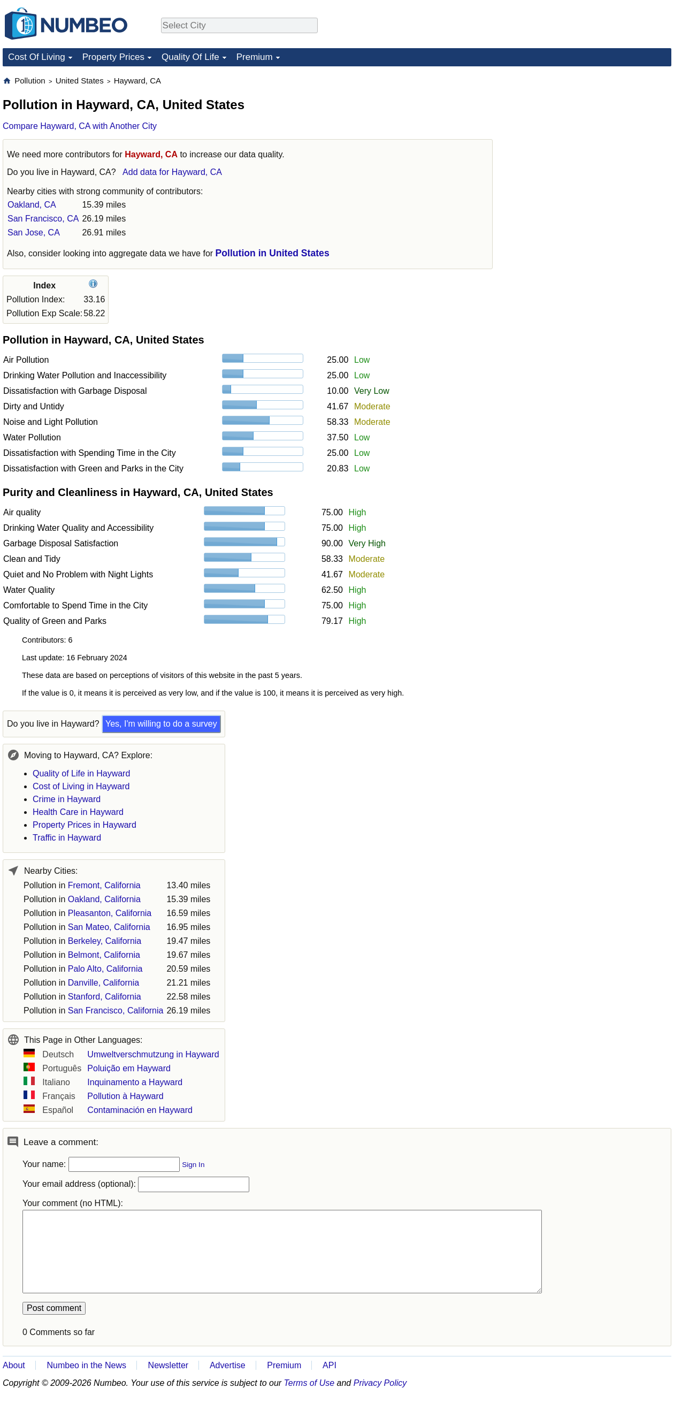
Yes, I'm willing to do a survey (161, 723)
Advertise (228, 1365)
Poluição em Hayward (129, 1068)
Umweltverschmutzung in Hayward (153, 1054)
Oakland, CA (31, 204)
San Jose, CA (33, 232)
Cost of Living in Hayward (81, 786)
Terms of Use (309, 1382)
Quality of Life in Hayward (81, 773)
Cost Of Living (36, 57)
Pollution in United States (273, 253)
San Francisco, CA (43, 218)
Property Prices (113, 57)
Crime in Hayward (67, 799)
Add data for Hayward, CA (172, 172)
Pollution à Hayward (125, 1096)
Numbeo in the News (86, 1365)
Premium (254, 57)
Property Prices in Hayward (84, 824)
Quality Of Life (190, 57)
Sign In (193, 1165)
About (14, 1365)
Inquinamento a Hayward (134, 1082)
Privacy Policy (380, 1382)
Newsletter (168, 1365)
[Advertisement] (591, 142)
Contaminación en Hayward (140, 1110)
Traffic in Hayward (67, 837)
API (329, 1365)
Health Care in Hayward (78, 812)
